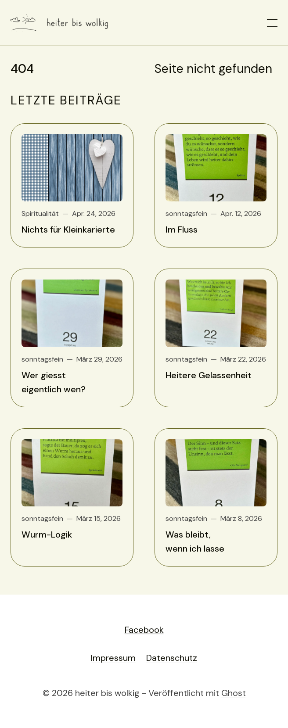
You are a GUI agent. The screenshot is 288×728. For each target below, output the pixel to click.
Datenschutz (171, 657)
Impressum (113, 657)
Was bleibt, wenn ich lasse (195, 541)
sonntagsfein (186, 213)
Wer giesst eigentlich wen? (54, 382)
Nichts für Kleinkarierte (68, 229)
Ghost (233, 693)
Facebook (144, 629)
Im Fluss (182, 229)
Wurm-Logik (47, 534)
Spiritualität (40, 213)
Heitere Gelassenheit (209, 375)
